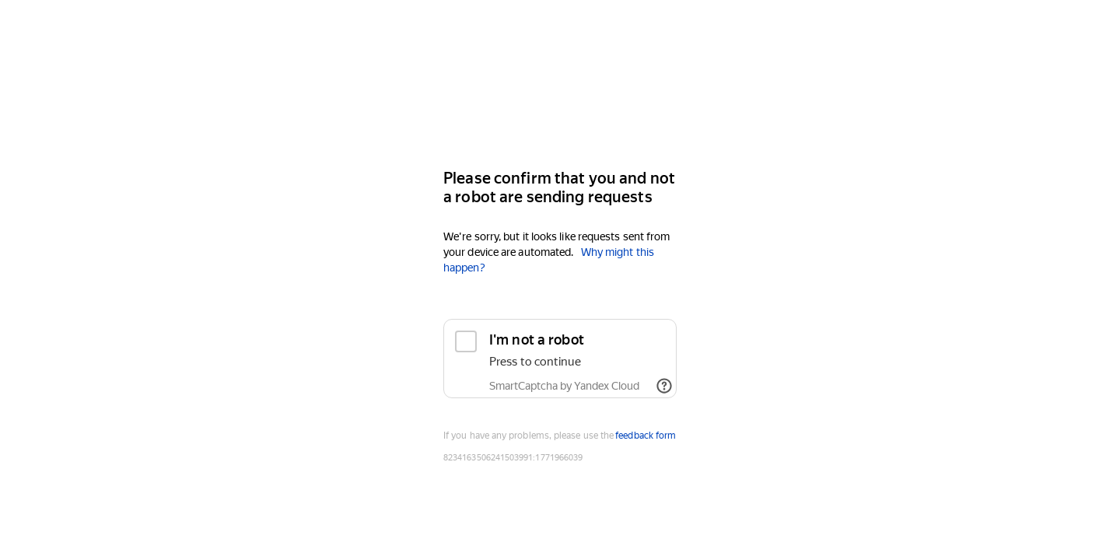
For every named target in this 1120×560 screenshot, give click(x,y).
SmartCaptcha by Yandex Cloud (564, 386)
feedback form (645, 435)
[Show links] (664, 385)
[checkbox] (560, 358)
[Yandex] (560, 110)
